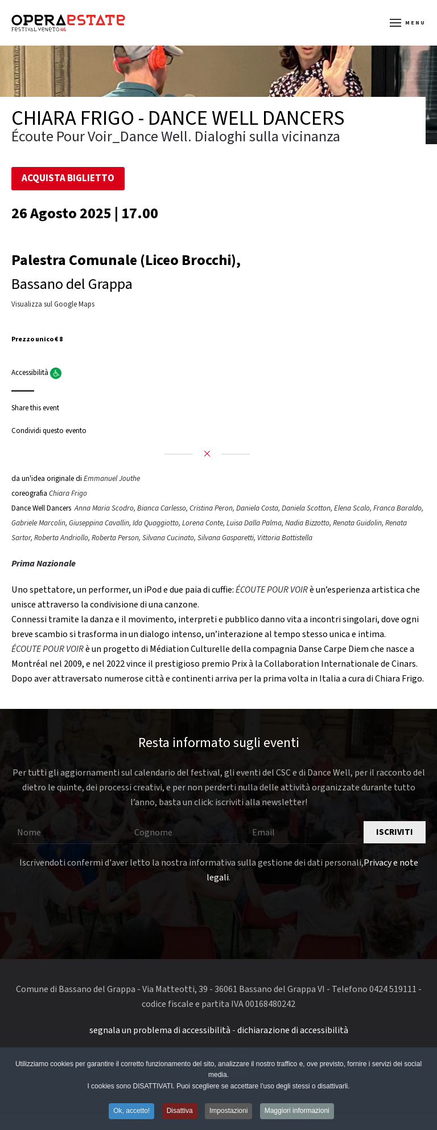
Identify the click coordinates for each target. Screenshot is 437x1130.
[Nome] (67, 832)
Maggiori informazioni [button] (297, 1112)
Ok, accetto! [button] (131, 1112)
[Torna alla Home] (68, 23)
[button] (408, 23)
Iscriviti (394, 832)
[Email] (302, 832)
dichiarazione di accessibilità (292, 1030)
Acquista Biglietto (68, 178)
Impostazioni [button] (228, 1112)
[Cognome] (184, 832)
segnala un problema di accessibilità (159, 1030)
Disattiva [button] (180, 1112)
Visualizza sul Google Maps (52, 304)
